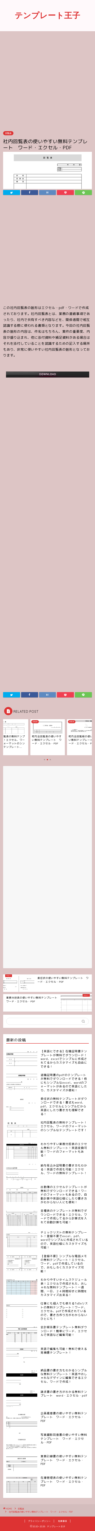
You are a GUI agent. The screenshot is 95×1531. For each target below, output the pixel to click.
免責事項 (62, 1521)
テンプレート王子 (47, 15)
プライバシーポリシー (39, 1521)
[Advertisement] (47, 80)
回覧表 (8, 133)
